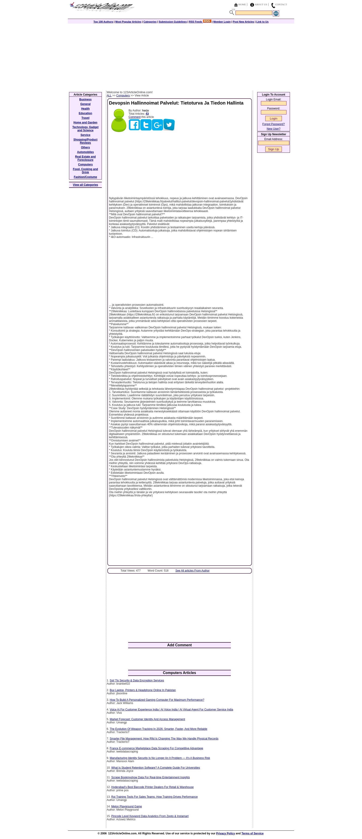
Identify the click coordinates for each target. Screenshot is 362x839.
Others (85, 147)
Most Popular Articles (128, 21)
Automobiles (85, 152)
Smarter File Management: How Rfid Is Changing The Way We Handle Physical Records (164, 738)
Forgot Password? (273, 124)
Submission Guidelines (173, 21)
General (85, 104)
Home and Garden (85, 122)
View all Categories (85, 184)
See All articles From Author (192, 570)
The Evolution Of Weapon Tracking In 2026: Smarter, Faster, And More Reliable (158, 729)
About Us (261, 4)
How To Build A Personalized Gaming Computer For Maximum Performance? (157, 699)
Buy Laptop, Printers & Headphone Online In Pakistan (143, 690)
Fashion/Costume (85, 177)
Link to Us (262, 21)
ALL (109, 95)
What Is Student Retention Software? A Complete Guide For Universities (155, 767)
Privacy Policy (225, 833)
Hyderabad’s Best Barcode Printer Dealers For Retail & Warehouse (152, 787)
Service (85, 135)
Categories (150, 21)
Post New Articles (243, 21)
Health (85, 108)
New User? (273, 128)
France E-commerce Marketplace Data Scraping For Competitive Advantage (156, 748)
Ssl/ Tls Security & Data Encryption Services (137, 680)
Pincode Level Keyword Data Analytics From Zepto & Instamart (150, 816)
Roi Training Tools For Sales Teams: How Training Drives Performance (154, 796)
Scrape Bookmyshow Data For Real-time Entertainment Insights (150, 777)
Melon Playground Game (126, 806)
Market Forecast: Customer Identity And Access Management (147, 719)
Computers (123, 95)
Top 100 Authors (103, 21)
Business (85, 99)
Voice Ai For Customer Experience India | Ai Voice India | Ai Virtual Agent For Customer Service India (171, 709)
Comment (135, 117)
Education (85, 113)
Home (242, 4)
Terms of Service (252, 833)
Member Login (222, 21)
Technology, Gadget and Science (85, 129)
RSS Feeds (200, 21)
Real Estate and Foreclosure (85, 158)
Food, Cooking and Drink (85, 171)
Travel (85, 118)
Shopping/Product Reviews (85, 141)
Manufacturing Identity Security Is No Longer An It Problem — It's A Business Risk (160, 758)
